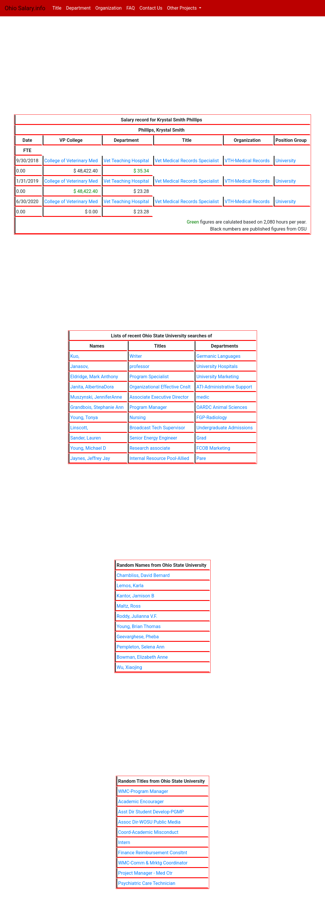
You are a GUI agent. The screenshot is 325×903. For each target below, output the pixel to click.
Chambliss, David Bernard (143, 575)
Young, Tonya (84, 417)
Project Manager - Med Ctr (145, 873)
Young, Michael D (88, 448)
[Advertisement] (162, 66)
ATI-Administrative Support (224, 387)
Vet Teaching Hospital (126, 160)
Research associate (150, 448)
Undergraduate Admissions (224, 427)
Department (78, 8)
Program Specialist (149, 376)
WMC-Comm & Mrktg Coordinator (153, 863)
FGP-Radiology (211, 417)
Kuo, (74, 356)
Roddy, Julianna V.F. (137, 616)
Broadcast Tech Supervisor (157, 427)
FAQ (130, 8)
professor (139, 366)
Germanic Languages (218, 356)
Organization (108, 8)
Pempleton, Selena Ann (141, 647)
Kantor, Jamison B (135, 596)
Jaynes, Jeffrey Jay (90, 458)
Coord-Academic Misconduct (148, 832)
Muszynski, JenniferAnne (96, 397)
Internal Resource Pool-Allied (159, 458)
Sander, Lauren (85, 438)
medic (202, 397)
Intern (124, 842)
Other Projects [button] (182, 8)
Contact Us (151, 8)
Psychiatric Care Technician (146, 883)
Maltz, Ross (129, 606)
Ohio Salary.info (25, 8)
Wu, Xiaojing (129, 667)
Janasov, (79, 366)
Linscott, (79, 427)
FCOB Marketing (213, 448)
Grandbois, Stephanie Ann (97, 407)
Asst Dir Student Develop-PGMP (151, 812)
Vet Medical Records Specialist (187, 160)
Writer (136, 356)
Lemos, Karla (130, 585)
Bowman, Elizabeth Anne (142, 657)
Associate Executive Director (159, 397)
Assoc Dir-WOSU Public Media (149, 822)
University (285, 160)
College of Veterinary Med (71, 160)
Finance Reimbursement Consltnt (152, 852)
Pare (201, 458)
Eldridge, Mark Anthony (94, 376)
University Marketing (217, 376)
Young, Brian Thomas (139, 626)
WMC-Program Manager (143, 791)
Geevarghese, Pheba (138, 636)
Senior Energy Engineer (153, 438)
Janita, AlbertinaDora (92, 387)
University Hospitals (216, 366)
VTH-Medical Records (247, 160)
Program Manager (148, 407)
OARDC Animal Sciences (221, 407)
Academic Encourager (141, 801)
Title (58, 8)
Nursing (138, 417)
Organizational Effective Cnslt (160, 387)
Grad (201, 438)
